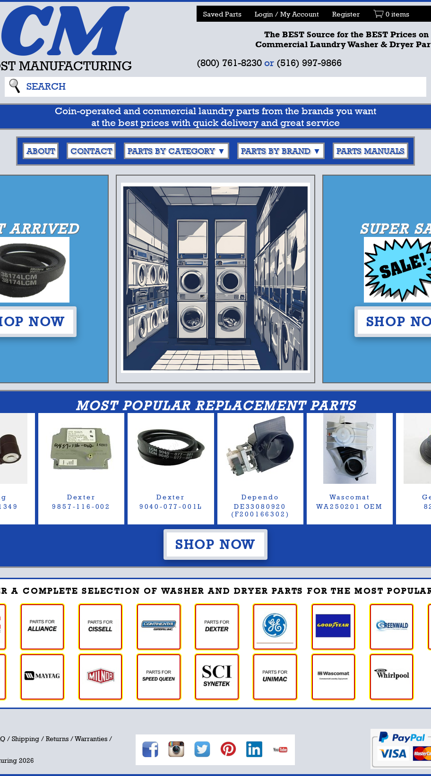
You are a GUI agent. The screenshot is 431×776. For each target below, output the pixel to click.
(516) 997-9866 (309, 62)
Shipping (25, 738)
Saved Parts (222, 13)
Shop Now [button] (215, 544)
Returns (57, 738)
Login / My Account (287, 13)
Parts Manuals (370, 151)
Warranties (91, 738)
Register (346, 13)
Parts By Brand (275, 151)
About (40, 151)
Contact (91, 151)
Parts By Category (171, 151)
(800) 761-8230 (229, 62)
